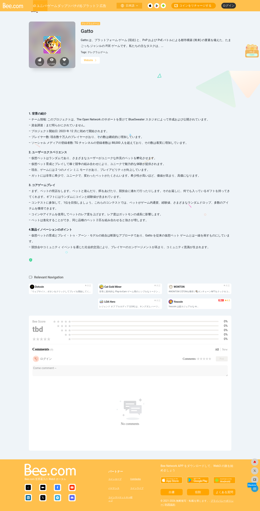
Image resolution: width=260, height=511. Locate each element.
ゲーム (52, 6)
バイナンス (113, 488)
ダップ (62, 6)
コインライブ (136, 488)
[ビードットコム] (254, 462)
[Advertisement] (156, 81)
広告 (103, 6)
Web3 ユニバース (40, 6)
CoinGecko (135, 479)
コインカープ (115, 479)
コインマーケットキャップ (119, 498)
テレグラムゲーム (90, 23)
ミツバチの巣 (74, 6)
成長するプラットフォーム (89, 6)
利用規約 (170, 504)
